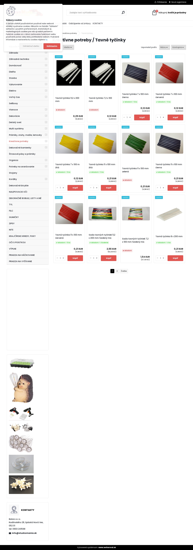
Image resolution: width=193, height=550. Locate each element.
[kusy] (127, 117)
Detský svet (15, 122)
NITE (11, 229)
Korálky (13, 179)
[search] (123, 12)
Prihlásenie (162, 2)
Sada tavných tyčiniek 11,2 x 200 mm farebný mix (102, 236)
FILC (11, 210)
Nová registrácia (178, 2)
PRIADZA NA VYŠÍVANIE (20, 261)
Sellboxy (13, 103)
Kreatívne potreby (18, 141)
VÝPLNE (12, 248)
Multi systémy (16, 128)
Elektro (12, 90)
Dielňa (12, 71)
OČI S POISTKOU (17, 242)
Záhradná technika (19, 59)
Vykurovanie (15, 84)
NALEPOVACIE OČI (18, 191)
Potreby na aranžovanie (21, 166)
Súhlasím (52, 46)
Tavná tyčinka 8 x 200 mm (169, 236)
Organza (13, 160)
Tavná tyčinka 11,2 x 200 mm (67, 100)
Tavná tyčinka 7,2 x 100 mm (100, 100)
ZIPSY (11, 223)
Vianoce (13, 109)
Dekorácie (14, 116)
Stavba (13, 78)
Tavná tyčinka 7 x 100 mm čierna (135, 96)
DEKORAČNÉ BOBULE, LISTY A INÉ (25, 198)
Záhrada (13, 52)
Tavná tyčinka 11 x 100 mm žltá (102, 166)
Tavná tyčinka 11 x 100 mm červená (68, 236)
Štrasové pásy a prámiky (22, 153)
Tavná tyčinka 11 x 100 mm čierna (169, 166)
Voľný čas (14, 97)
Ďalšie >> (124, 271)
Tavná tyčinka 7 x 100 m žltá (67, 166)
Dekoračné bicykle (18, 185)
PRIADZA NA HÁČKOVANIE (22, 255)
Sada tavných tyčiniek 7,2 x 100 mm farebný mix (135, 240)
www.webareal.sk (107, 547)
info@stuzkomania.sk (24, 533)
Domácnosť (15, 65)
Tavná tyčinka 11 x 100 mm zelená (135, 170)
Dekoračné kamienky (20, 147)
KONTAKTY (98, 23)
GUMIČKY (14, 217)
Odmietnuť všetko (31, 46)
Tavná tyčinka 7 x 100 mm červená (169, 96)
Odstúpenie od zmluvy (80, 23)
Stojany (13, 172)
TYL (11, 204)
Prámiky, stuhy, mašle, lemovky (25, 135)
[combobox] (164, 47)
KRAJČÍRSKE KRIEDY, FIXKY (22, 236)
